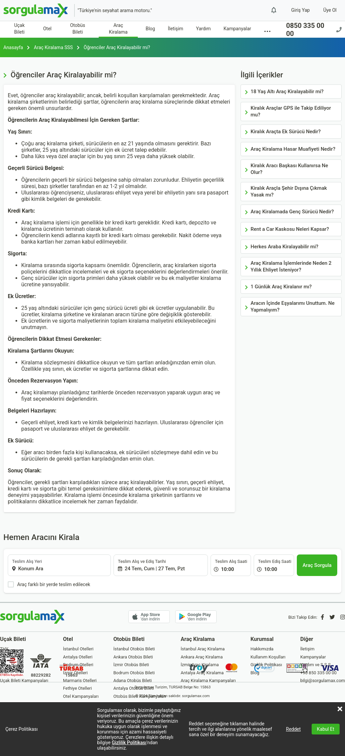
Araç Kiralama (118, 29)
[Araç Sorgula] (317, 565)
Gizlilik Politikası (129, 742)
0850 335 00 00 (314, 30)
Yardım (203, 28)
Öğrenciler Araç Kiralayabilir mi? (117, 47)
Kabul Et (325, 729)
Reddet (293, 729)
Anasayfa (13, 47)
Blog (150, 28)
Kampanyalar (237, 28)
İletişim (175, 28)
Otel (47, 28)
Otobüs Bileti (77, 29)
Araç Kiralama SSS (53, 47)
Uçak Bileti (19, 29)
